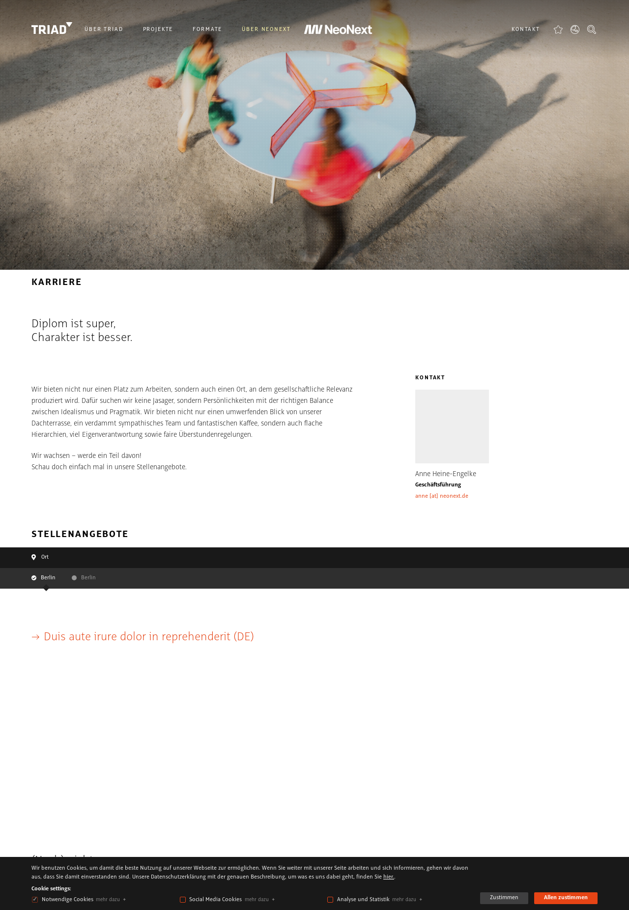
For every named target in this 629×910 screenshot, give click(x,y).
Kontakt (526, 29)
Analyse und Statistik (363, 900)
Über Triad (104, 29)
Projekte (158, 29)
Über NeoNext (266, 29)
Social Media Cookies (215, 900)
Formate (207, 29)
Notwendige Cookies (67, 900)
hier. (388, 877)
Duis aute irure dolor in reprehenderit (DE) (149, 637)
